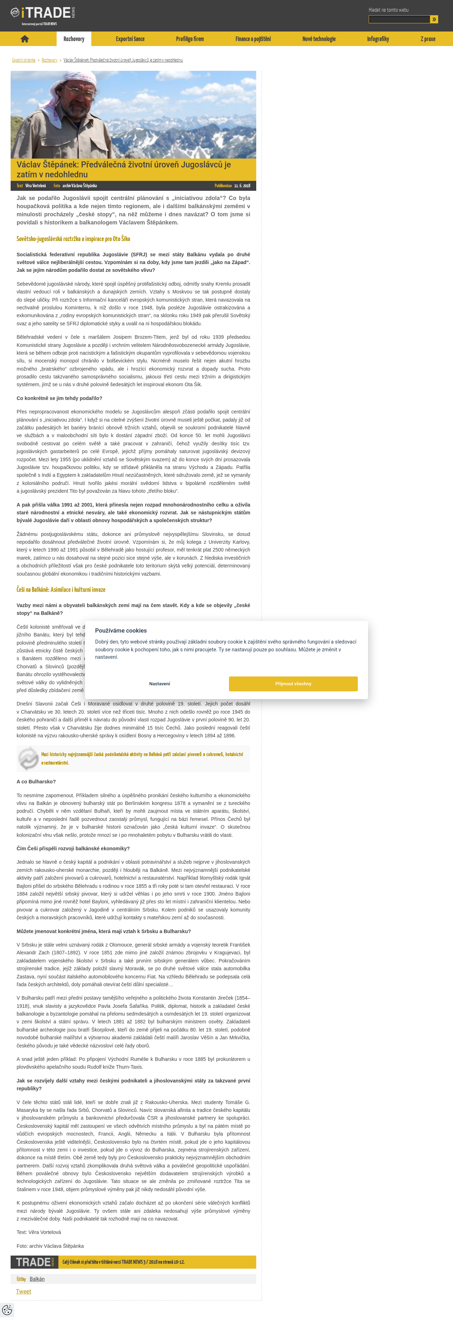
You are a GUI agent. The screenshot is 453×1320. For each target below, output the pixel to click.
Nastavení (159, 683)
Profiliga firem (190, 39)
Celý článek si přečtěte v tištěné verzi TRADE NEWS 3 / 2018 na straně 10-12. (124, 1261)
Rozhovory (74, 39)
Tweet (23, 1291)
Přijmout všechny (293, 683)
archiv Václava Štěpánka (80, 186)
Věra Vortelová (35, 186)
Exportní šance (130, 39)
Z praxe (428, 39)
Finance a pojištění (253, 39)
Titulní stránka (25, 39)
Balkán (37, 1279)
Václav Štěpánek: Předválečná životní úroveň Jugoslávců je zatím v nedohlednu (123, 60)
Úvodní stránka (23, 60)
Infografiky (378, 39)
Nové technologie (319, 39)
